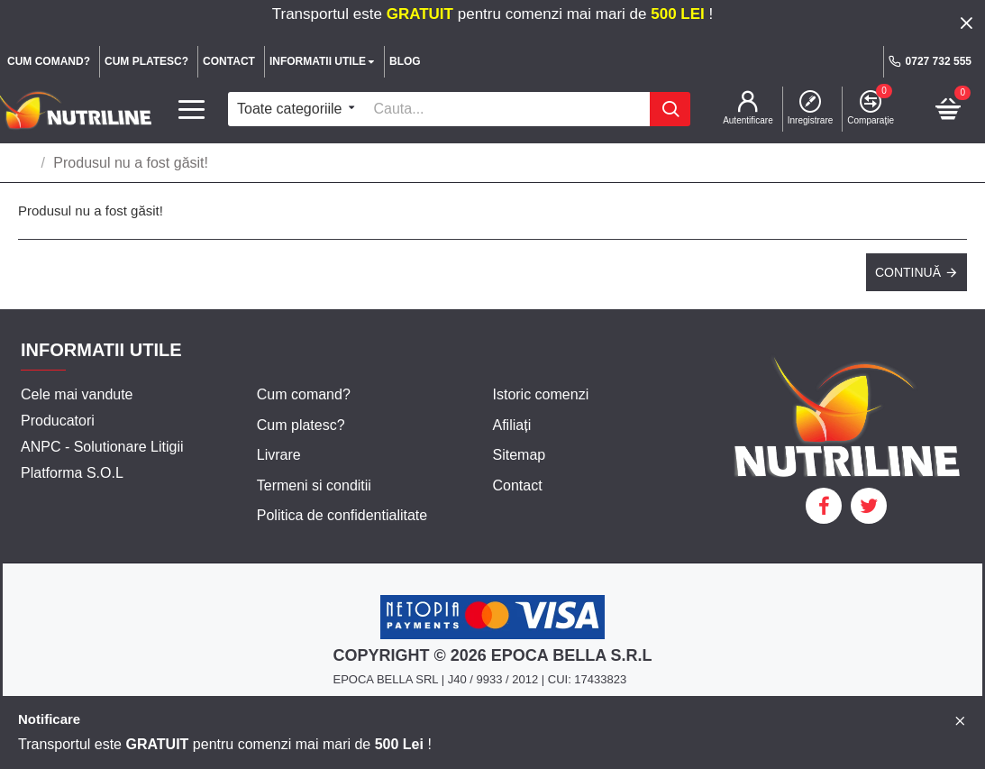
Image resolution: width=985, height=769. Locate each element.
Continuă (908, 272)
